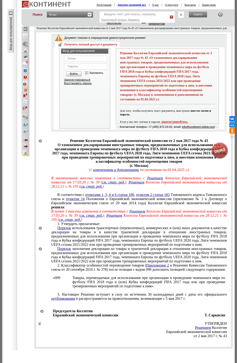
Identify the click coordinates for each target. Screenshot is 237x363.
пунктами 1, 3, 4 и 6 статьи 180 (109, 195)
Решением (155, 178)
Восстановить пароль (78, 83)
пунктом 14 (75, 199)
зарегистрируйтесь (174, 121)
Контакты (190, 4)
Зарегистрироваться (77, 79)
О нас (155, 4)
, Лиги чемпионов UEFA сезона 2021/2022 (139, 236)
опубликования (63, 298)
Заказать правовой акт (132, 4)
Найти (198, 14)
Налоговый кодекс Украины (120, 19)
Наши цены (209, 4)
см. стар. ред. (113, 182)
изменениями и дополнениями (116, 170)
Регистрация (104, 4)
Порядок (64, 228)
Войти (74, 73)
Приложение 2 (157, 265)
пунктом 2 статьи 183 (153, 195)
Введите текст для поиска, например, (128, 16)
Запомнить (96, 73)
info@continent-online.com (198, 127)
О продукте (171, 4)
